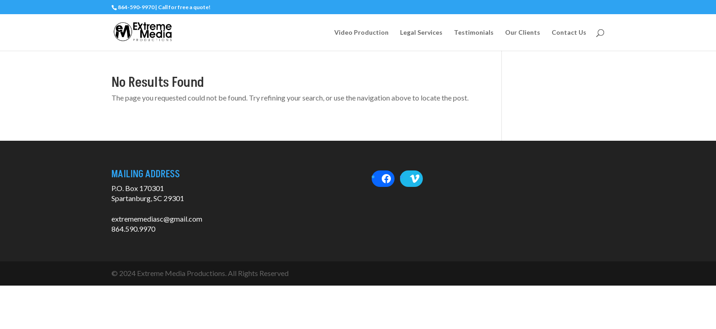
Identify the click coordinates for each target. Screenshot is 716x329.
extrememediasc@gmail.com (156, 218)
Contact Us (569, 32)
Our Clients (522, 32)
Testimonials (474, 32)
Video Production (361, 32)
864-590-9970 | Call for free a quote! (164, 7)
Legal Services (421, 32)
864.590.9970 (133, 228)
